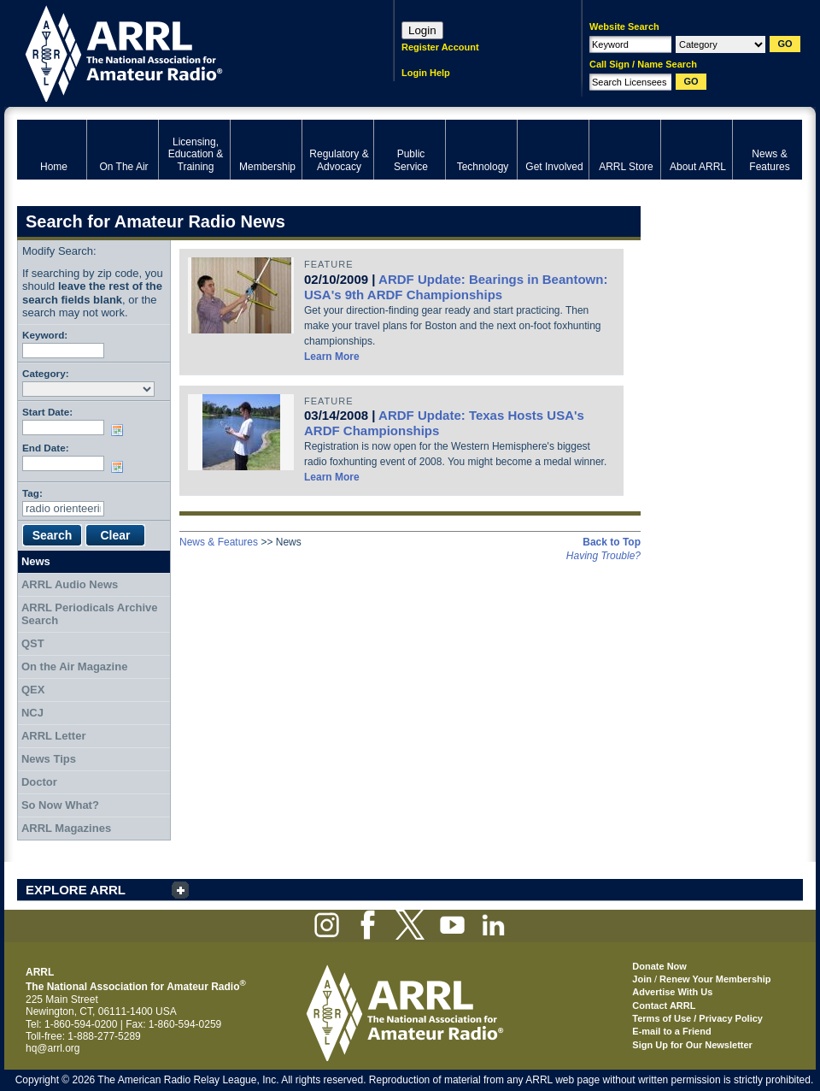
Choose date (120, 430)
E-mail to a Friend (671, 1031)
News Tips (48, 758)
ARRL (183, 52)
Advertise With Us (672, 992)
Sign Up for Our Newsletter (692, 1045)
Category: (45, 373)
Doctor (39, 781)
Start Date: (47, 411)
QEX (32, 689)
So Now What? (60, 805)
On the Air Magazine (74, 666)
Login (422, 30)
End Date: (45, 447)
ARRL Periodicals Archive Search (89, 614)
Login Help (425, 73)
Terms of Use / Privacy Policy (697, 1018)
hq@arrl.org (53, 1048)
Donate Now (659, 966)
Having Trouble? (603, 556)
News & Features (218, 542)
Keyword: (44, 334)
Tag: (32, 492)
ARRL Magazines (66, 828)
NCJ (32, 712)
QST (32, 643)
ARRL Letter (53, 735)
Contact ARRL (663, 1005)
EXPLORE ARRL (76, 889)
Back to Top (612, 542)
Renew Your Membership (714, 979)
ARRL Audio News (69, 584)
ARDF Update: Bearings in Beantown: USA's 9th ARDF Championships (455, 287)
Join (642, 979)
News (35, 561)
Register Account (440, 47)
